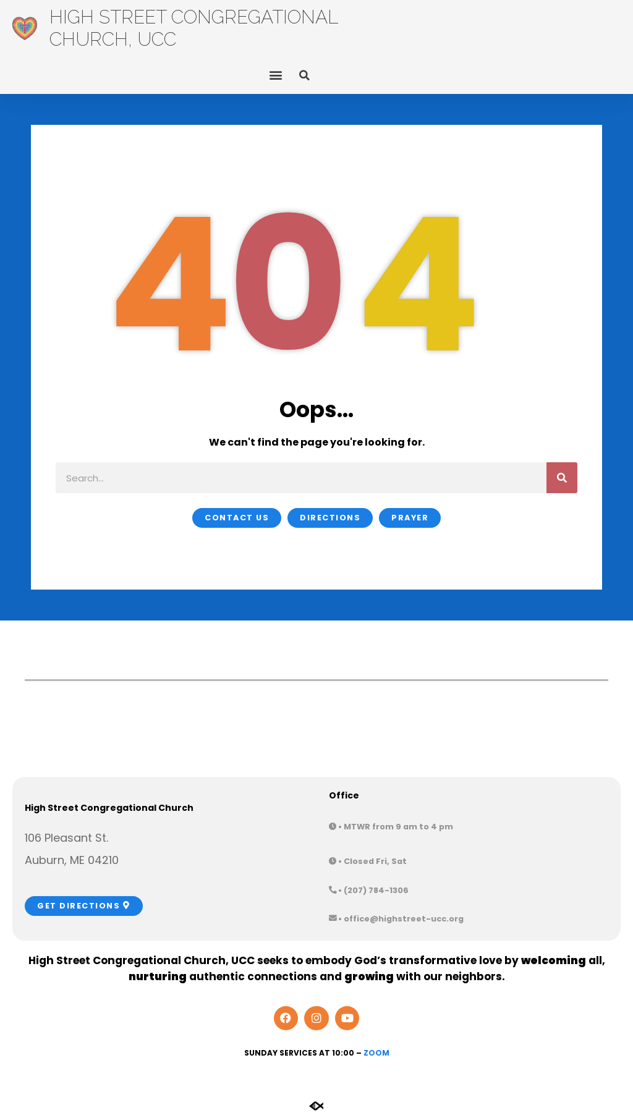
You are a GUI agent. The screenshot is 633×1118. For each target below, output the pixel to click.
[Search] (561, 477)
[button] (275, 75)
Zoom (376, 1053)
